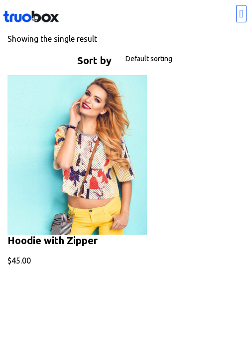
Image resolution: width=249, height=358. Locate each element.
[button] (241, 13)
